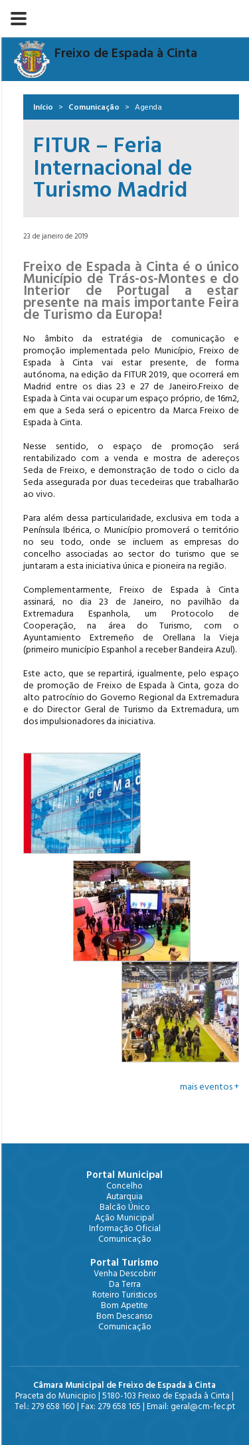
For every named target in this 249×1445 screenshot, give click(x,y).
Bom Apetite (124, 1305)
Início (43, 107)
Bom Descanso (124, 1316)
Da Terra (125, 1284)
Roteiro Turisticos (124, 1295)
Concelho (124, 1186)
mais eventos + (209, 1087)
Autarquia (124, 1197)
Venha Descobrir (125, 1274)
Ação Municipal (124, 1218)
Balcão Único (125, 1207)
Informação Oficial (125, 1228)
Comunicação (94, 107)
